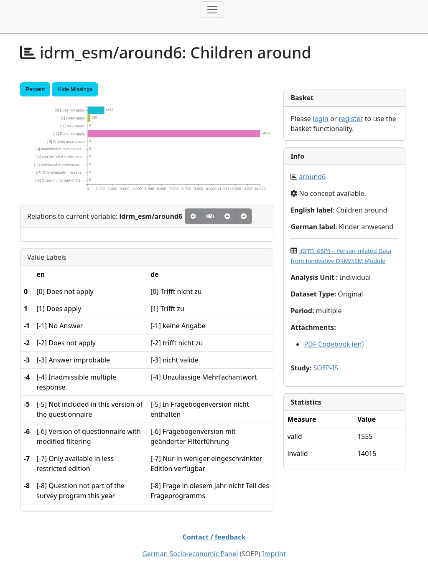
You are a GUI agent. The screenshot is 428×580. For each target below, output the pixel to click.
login (321, 118)
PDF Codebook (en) (334, 344)
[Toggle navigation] (212, 9)
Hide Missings (74, 89)
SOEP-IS (325, 367)
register (351, 118)
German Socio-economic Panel (190, 553)
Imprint (274, 553)
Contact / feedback (214, 537)
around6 (312, 176)
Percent (35, 89)
